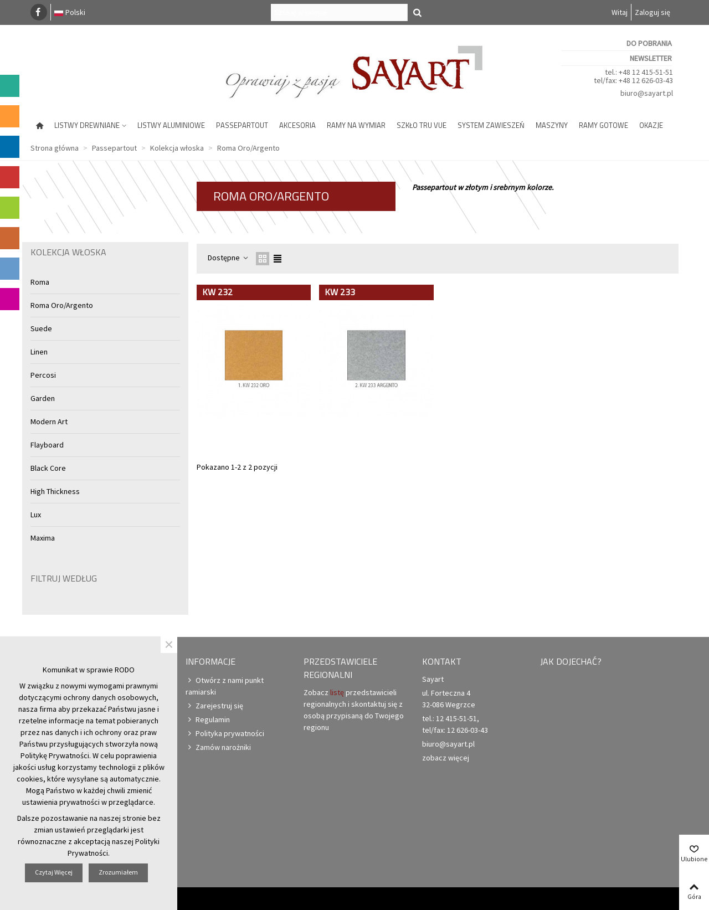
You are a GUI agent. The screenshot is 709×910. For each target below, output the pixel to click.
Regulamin (208, 720)
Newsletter (651, 58)
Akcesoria (297, 125)
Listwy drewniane (87, 125)
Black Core (48, 468)
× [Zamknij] (169, 644)
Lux (35, 515)
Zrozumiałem (118, 872)
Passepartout (242, 125)
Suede (41, 328)
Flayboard (47, 445)
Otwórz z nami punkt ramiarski (225, 686)
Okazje (651, 125)
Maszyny (552, 125)
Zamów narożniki (218, 747)
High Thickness (55, 491)
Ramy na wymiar (356, 125)
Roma (39, 282)
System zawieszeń (491, 125)
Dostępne (228, 258)
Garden (42, 398)
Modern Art (49, 421)
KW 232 (217, 292)
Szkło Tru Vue (421, 125)
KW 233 (340, 292)
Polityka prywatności (225, 733)
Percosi (43, 375)
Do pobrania (649, 43)
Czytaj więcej (54, 872)
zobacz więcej (445, 758)
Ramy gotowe (603, 125)
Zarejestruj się (214, 706)
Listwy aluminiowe (171, 125)
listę (337, 692)
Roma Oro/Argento (61, 305)
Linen (39, 352)
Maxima (42, 538)
